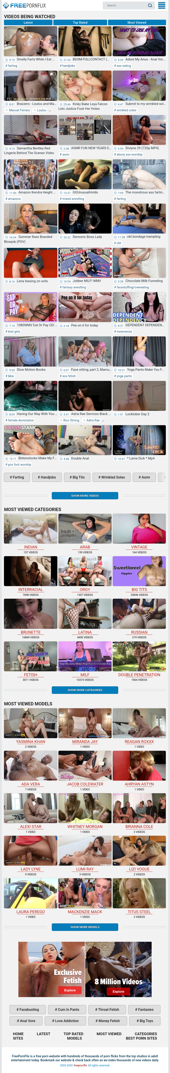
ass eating (123, 66)
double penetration (139, 659)
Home (24, 3)
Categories (146, 1034)
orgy (85, 574)
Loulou (41, 110)
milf (85, 659)
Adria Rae (93, 420)
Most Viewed (137, 22)
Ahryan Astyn (139, 768)
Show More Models (84, 927)
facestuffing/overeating (132, 287)
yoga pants (124, 376)
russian (139, 616)
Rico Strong (71, 420)
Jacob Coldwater (85, 768)
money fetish (109, 1021)
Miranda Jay (85, 726)
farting (12, 66)
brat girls (13, 331)
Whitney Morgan (85, 811)
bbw (10, 376)
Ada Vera (30, 768)
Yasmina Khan (30, 726)
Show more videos (85, 495)
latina (85, 616)
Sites (18, 1038)
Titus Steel (139, 896)
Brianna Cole (139, 811)
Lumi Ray (85, 853)
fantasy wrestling (74, 287)
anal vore (27, 1021)
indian (30, 531)
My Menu (162, 5)
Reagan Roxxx (139, 726)
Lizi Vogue (139, 853)
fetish (30, 659)
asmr (65, 154)
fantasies (145, 1009)
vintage (139, 531)
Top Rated (80, 22)
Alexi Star (30, 811)
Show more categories (85, 690)
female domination (20, 420)
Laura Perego (30, 896)
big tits (78, 477)
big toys (146, 1021)
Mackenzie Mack (85, 896)
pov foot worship (19, 464)
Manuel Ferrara (19, 110)
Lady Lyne (30, 853)
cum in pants (68, 1009)
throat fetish (108, 1009)
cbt (118, 243)
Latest (28, 22)
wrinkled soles (126, 110)
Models (74, 1038)
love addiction (66, 1021)
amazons (14, 199)
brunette (30, 616)
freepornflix (80, 1065)
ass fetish (69, 376)
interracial (30, 574)
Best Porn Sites (141, 1038)
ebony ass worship (129, 154)
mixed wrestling (73, 199)
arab (85, 531)
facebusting (29, 1009)
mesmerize (124, 331)
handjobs (68, 66)
